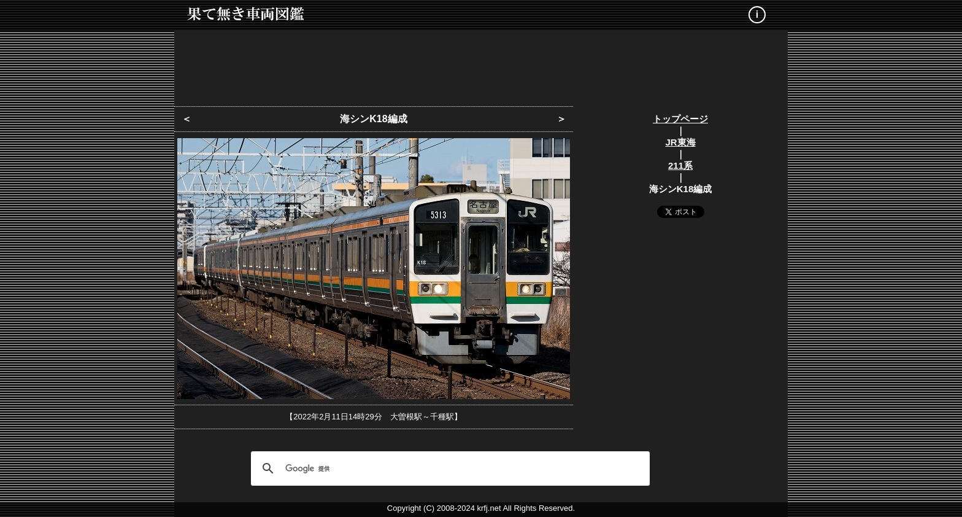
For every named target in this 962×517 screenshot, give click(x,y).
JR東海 (680, 142)
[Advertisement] (481, 64)
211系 (680, 165)
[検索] (448, 468)
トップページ (680, 119)
